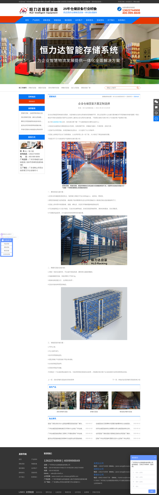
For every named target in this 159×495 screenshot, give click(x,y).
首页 (27, 20)
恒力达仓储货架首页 (119, 96)
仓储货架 (58, 492)
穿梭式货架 (32, 88)
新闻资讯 (89, 20)
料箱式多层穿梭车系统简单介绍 (126, 380)
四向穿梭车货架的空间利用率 (61, 380)
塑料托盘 (48, 492)
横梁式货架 (42, 88)
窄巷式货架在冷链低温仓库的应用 (32, 129)
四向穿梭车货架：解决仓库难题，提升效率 (32, 117)
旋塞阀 (86, 492)
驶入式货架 (75, 88)
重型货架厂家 (86, 88)
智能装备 (57, 20)
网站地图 (136, 2)
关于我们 (111, 20)
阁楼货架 (68, 492)
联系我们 (121, 20)
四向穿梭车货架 (53, 88)
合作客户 (78, 20)
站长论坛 (39, 492)
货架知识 (32, 101)
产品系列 (36, 20)
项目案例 (68, 20)
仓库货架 (77, 492)
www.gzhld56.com (72, 476)
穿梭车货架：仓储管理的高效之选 (32, 113)
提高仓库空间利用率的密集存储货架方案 (32, 125)
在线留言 (129, 2)
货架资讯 (100, 20)
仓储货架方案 (57, 122)
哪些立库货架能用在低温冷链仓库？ (32, 121)
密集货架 (46, 20)
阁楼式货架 (65, 88)
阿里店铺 (121, 2)
